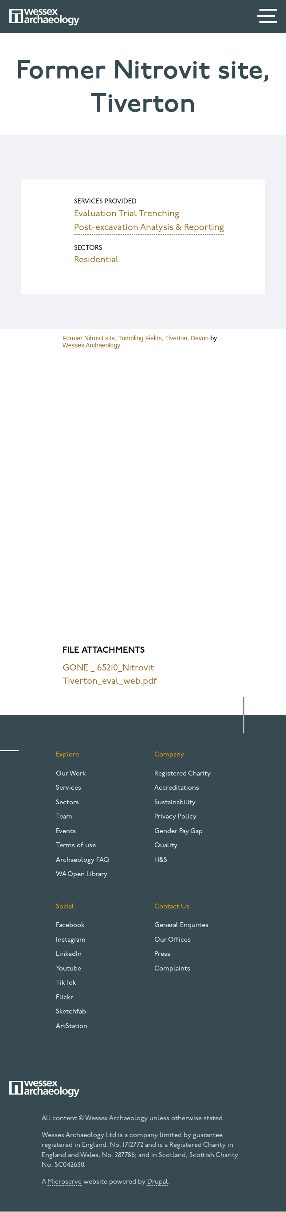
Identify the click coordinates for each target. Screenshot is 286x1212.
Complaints (172, 969)
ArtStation (71, 1026)
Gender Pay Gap (178, 831)
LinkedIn (69, 954)
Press (162, 954)
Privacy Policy (175, 817)
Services (68, 788)
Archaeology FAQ (82, 860)
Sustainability (175, 802)
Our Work (71, 774)
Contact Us (171, 907)
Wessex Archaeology (91, 345)
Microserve (64, 1182)
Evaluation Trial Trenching (126, 214)
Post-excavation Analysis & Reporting (149, 227)
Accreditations (176, 788)
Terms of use (76, 845)
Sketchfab (71, 1012)
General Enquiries (181, 925)
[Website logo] (44, 17)
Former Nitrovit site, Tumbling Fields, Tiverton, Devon (136, 338)
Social (65, 907)
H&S (160, 860)
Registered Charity (182, 774)
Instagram (71, 940)
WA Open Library (81, 874)
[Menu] (268, 18)
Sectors (67, 802)
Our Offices (172, 940)
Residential (96, 260)
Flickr (64, 997)
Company (169, 755)
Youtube (68, 969)
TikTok (66, 983)
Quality (165, 845)
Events (66, 831)
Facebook (70, 925)
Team (64, 817)
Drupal (157, 1182)
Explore (67, 755)
